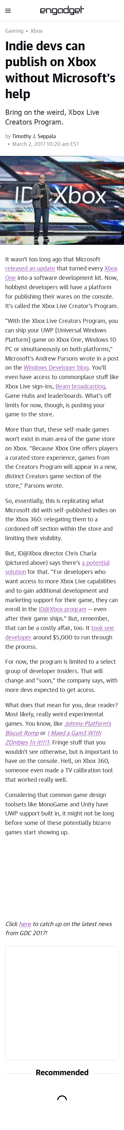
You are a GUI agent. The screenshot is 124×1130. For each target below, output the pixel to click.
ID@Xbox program (62, 610)
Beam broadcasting (80, 387)
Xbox (37, 31)
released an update (30, 269)
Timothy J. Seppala (34, 136)
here (25, 924)
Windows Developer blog (56, 368)
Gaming (14, 31)
